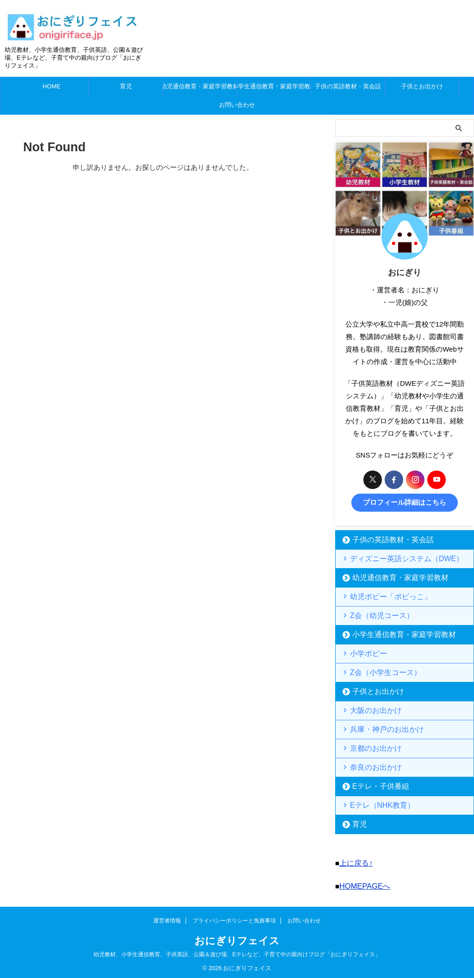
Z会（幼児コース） (375, 614)
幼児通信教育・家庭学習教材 (200, 86)
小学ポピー (364, 652)
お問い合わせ (237, 104)
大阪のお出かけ (370, 709)
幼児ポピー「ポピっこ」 (382, 595)
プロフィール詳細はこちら (404, 502)
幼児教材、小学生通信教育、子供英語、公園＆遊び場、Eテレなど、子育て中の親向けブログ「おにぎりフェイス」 (237, 951)
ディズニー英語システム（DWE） (395, 557)
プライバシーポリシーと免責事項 (234, 917)
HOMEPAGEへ (362, 883)
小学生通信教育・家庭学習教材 (274, 86)
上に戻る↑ (355, 862)
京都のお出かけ (370, 747)
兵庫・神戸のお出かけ (379, 728)
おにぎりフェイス (237, 937)
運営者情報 (167, 917)
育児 (126, 86)
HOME (52, 86)
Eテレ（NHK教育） (375, 804)
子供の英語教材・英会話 (348, 86)
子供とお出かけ (422, 86)
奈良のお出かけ (370, 766)
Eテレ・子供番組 (374, 785)
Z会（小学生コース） (378, 671)
